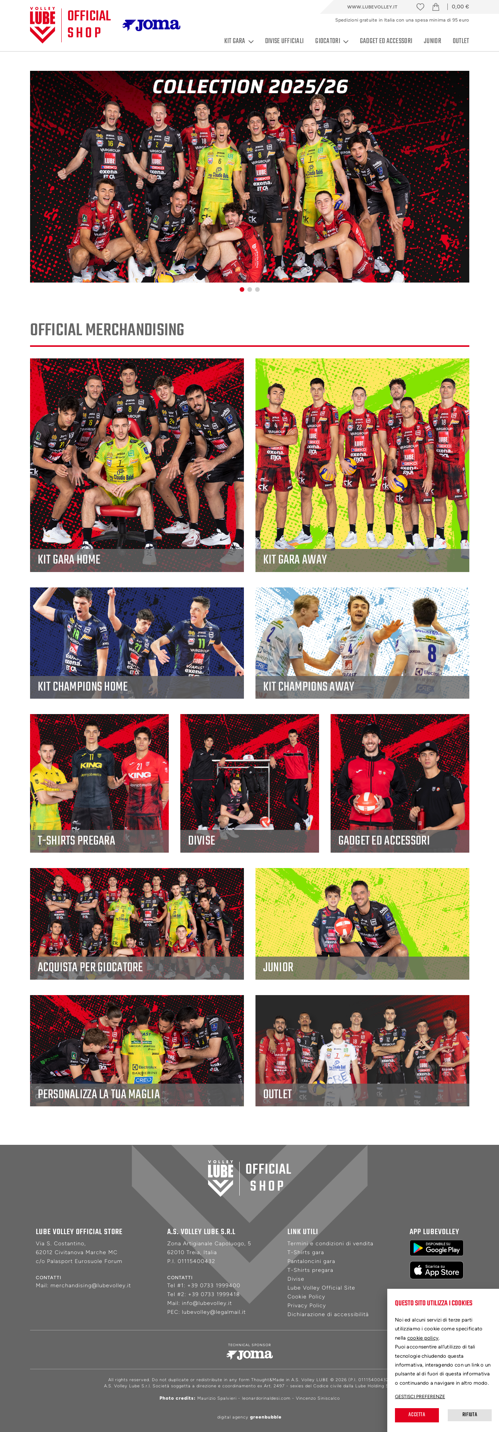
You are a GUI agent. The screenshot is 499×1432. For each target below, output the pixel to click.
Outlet (461, 41)
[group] (249, 177)
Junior (432, 41)
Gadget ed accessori (386, 41)
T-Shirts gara (305, 1252)
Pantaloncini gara (311, 1261)
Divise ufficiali (284, 41)
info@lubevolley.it (207, 1303)
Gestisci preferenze (420, 1396)
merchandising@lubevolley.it (90, 1285)
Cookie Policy (306, 1296)
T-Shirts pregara (310, 1270)
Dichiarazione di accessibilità (328, 1314)
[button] (242, 289)
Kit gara (239, 41)
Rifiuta (469, 1414)
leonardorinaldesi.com (266, 1398)
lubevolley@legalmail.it (214, 1312)
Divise (295, 1279)
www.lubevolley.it (372, 7)
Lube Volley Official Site (321, 1288)
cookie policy (423, 1338)
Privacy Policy (306, 1305)
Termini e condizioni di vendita (330, 1243)
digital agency (249, 1417)
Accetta (416, 1414)
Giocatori (331, 41)
